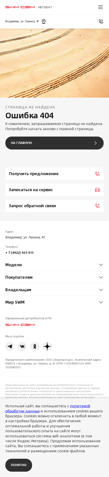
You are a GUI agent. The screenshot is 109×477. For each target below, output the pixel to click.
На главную (54, 143)
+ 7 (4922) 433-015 (19, 253)
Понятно (19, 465)
